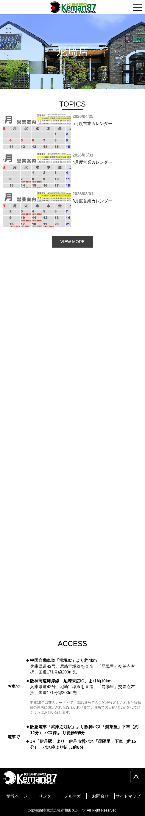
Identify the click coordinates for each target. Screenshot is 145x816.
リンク (45, 796)
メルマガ (72, 796)
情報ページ (17, 796)
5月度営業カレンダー (72, 131)
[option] (72, 131)
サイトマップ (128, 796)
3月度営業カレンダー (72, 209)
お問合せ (100, 796)
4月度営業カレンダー (72, 170)
